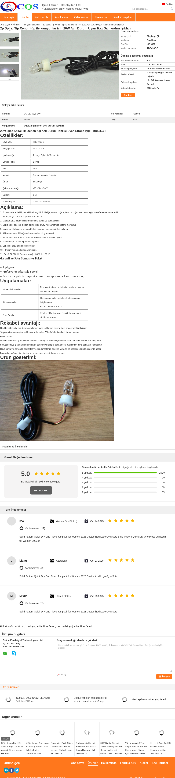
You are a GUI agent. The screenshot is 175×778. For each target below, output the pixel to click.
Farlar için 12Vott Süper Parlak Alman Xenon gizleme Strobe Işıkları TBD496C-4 (62, 748)
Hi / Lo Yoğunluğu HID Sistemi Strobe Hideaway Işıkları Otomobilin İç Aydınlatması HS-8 (160, 750)
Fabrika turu (61, 17)
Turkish (169, 4)
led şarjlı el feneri (32, 25)
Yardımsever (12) (34, 603)
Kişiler (144, 762)
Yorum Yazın (41, 490)
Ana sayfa (8, 17)
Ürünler (25, 17)
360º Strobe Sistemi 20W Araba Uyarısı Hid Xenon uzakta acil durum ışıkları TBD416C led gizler (111, 750)
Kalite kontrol (81, 17)
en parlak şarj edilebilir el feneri (75, 626)
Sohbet (128, 95)
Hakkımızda (41, 17)
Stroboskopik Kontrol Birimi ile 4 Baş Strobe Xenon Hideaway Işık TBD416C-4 (86, 748)
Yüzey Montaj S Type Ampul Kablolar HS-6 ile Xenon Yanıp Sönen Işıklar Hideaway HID (136, 748)
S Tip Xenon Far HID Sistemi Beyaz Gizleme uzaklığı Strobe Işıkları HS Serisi (12, 748)
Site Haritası (160, 762)
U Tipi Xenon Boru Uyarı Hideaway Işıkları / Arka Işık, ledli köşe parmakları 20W (37, 748)
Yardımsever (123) (35, 528)
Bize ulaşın (101, 17)
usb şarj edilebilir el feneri (41, 626)
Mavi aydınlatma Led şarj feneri (149, 699)
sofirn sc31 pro (16, 626)
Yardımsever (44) (34, 568)
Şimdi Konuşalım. (122, 17)
